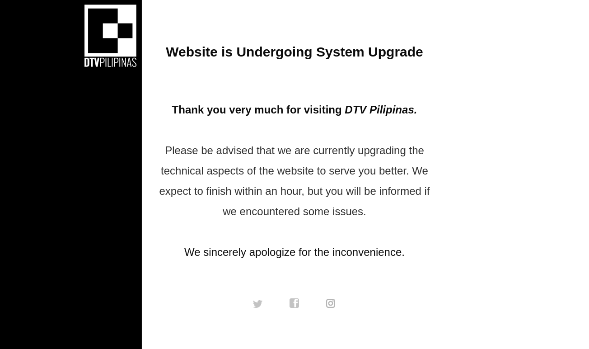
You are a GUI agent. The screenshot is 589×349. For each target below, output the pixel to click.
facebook (294, 303)
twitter (258, 303)
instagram (331, 303)
